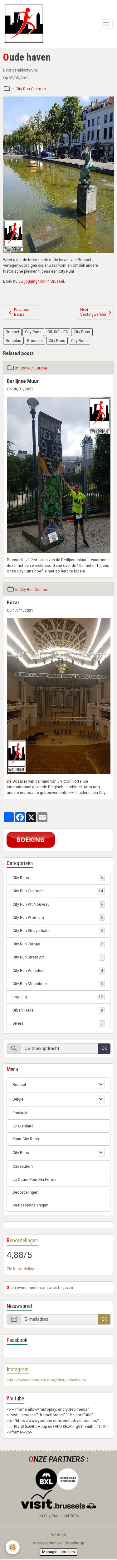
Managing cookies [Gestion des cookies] (58, 1552)
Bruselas (13, 341)
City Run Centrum (31, 89)
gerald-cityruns (25, 70)
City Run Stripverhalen (58, 931)
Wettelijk (58, 1535)
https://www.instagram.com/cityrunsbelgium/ (46, 1380)
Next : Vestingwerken (97, 312)
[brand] (25, 23)
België (17, 1099)
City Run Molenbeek (58, 984)
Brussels (35, 341)
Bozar (13, 602)
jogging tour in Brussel (44, 281)
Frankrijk (19, 1113)
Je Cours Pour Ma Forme (34, 1179)
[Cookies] (13, 1547)
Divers (58, 1023)
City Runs (33, 332)
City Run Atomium (58, 917)
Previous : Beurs (19, 312)
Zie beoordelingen (23, 1269)
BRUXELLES (57, 332)
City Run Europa (33, 368)
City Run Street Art (58, 957)
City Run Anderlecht (58, 971)
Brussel (12, 332)
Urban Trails (58, 1010)
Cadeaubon (22, 1166)
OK (104, 1048)
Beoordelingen (25, 1192)
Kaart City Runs (25, 1139)
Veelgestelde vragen (30, 1205)
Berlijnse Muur (23, 381)
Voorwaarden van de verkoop (58, 1543)
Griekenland (22, 1126)
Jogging (58, 997)
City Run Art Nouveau (58, 904)
